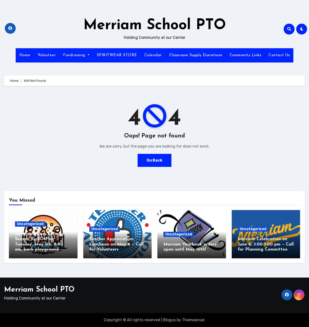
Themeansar (193, 320)
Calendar (153, 55)
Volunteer (47, 55)
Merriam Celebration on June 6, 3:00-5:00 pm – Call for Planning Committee (266, 244)
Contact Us (279, 55)
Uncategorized (30, 224)
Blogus (169, 320)
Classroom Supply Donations (195, 55)
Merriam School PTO (154, 25)
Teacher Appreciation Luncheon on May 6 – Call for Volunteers (116, 244)
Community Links (245, 55)
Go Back (154, 160)
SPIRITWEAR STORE (117, 55)
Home (24, 55)
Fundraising (76, 55)
